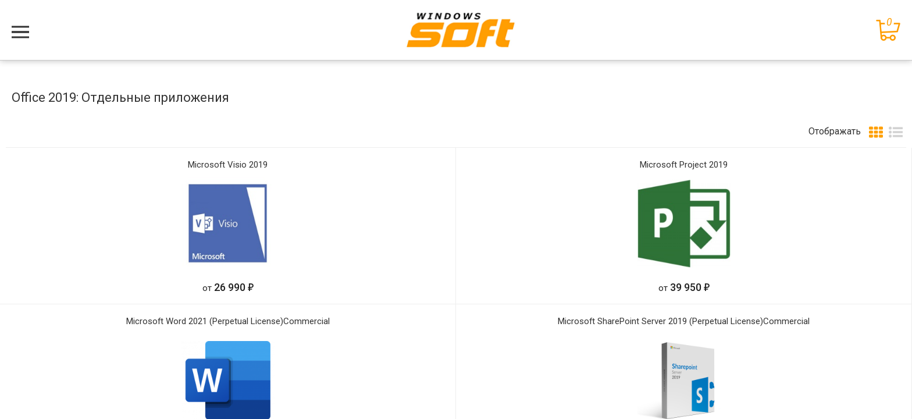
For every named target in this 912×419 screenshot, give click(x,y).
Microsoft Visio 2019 (228, 164)
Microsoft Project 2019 (684, 164)
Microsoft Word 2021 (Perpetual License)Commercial (228, 321)
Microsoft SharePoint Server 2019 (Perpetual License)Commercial (684, 321)
